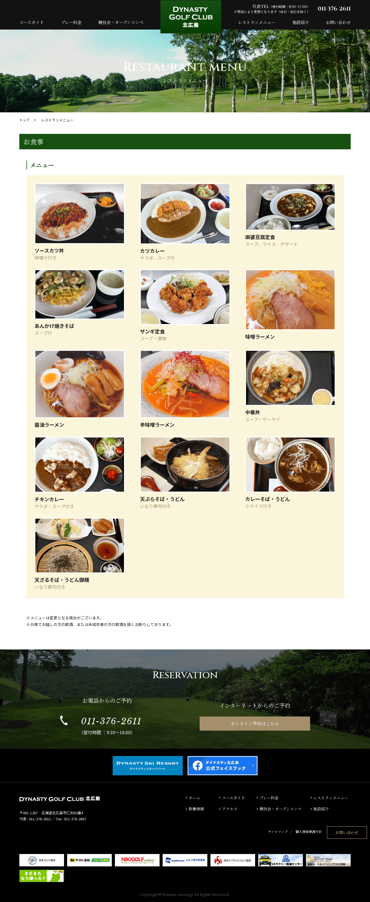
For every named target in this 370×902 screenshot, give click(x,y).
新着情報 (197, 808)
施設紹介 (300, 22)
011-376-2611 (334, 8)
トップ (24, 120)
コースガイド (31, 22)
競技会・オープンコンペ (120, 22)
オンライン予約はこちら (255, 723)
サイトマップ (246, 830)
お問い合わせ (338, 22)
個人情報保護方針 (277, 830)
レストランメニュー (256, 22)
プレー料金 (71, 22)
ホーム (195, 797)
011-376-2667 (75, 818)
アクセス (230, 808)
